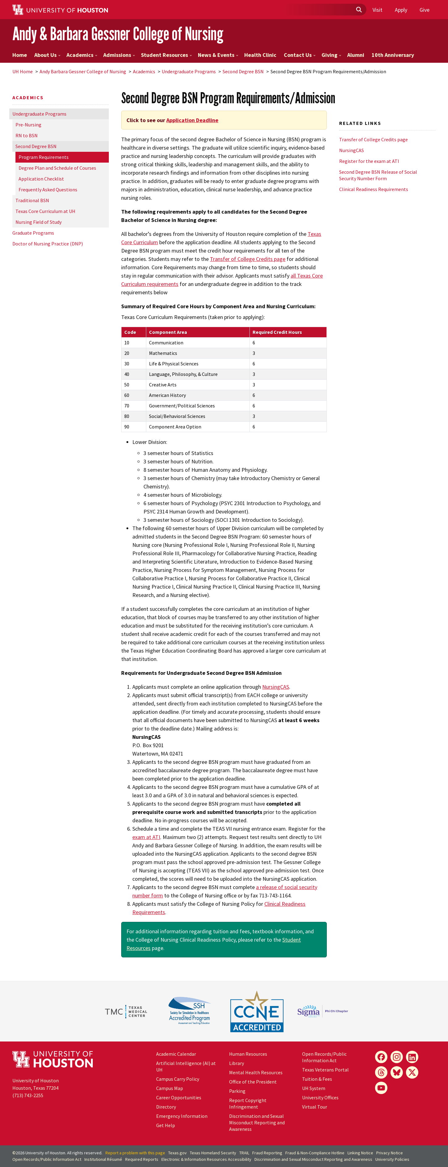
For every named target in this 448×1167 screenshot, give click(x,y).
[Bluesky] (396, 1072)
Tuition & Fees (317, 1079)
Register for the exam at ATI (369, 161)
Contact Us (300, 54)
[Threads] (381, 1072)
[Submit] (358, 10)
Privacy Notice (389, 1153)
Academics (81, 54)
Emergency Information (181, 1116)
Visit (377, 9)
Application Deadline (192, 120)
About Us (47, 54)
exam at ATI (146, 837)
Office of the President (253, 1082)
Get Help (165, 1125)
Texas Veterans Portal (325, 1070)
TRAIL (244, 1153)
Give (424, 9)
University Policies (392, 1159)
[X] (412, 1072)
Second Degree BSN (243, 71)
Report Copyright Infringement (248, 1103)
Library (236, 1063)
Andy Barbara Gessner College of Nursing (83, 71)
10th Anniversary (393, 54)
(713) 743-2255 (27, 1095)
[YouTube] (381, 1088)
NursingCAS (275, 686)
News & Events (218, 54)
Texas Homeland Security (213, 1153)
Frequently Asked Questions (48, 189)
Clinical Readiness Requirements (373, 189)
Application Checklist (41, 179)
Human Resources (248, 1054)
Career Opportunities (178, 1097)
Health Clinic (260, 54)
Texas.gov (177, 1153)
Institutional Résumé (103, 1159)
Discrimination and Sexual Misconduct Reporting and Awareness (257, 1122)
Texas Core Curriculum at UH (45, 211)
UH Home (22, 71)
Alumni (355, 54)
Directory (166, 1107)
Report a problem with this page (135, 1153)
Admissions (119, 54)
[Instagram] (396, 1057)
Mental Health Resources (256, 1072)
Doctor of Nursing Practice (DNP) (47, 244)
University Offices (320, 1097)
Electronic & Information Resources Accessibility (206, 1159)
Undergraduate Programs (189, 71)
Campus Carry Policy (177, 1079)
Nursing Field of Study (38, 222)
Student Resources (166, 54)
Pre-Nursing (28, 124)
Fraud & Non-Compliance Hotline (314, 1153)
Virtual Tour (314, 1107)
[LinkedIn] (412, 1057)
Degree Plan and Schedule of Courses (57, 168)
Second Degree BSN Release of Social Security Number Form (378, 175)
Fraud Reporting (267, 1153)
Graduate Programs (33, 233)
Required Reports (141, 1159)
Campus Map (169, 1088)
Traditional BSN (32, 200)
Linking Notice (360, 1153)
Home (19, 54)
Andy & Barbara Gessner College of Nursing (118, 33)
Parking (237, 1091)
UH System (313, 1088)
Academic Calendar (176, 1054)
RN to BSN (26, 135)
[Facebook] (381, 1057)
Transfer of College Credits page (247, 258)
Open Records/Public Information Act (324, 1057)
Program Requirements (44, 157)
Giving (331, 54)
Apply (401, 9)
